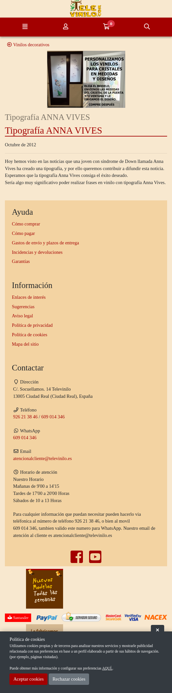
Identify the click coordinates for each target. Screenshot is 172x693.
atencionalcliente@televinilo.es (42, 458)
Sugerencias (23, 306)
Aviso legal (22, 315)
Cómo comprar (26, 223)
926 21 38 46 (25, 416)
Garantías (21, 261)
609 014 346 (53, 416)
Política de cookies (29, 334)
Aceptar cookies (28, 679)
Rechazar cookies (68, 679)
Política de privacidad (32, 325)
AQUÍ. (107, 668)
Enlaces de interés (29, 297)
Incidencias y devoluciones (37, 252)
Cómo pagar (23, 233)
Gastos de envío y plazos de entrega (45, 242)
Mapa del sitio (25, 344)
